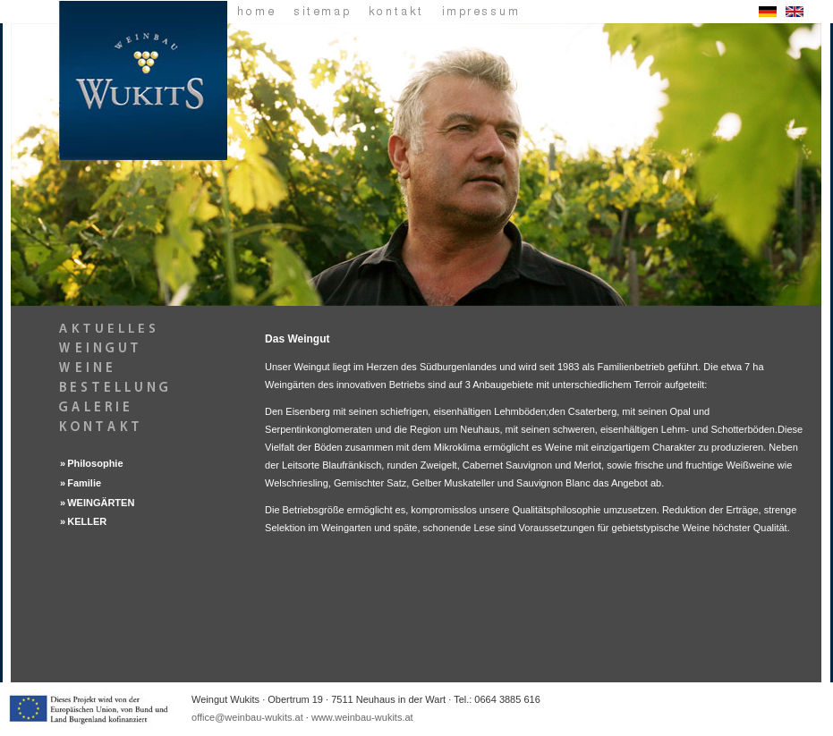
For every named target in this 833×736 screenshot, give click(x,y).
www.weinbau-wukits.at (362, 717)
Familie (84, 483)
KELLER (86, 521)
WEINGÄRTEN (100, 502)
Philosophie (95, 463)
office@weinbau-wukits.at (247, 717)
